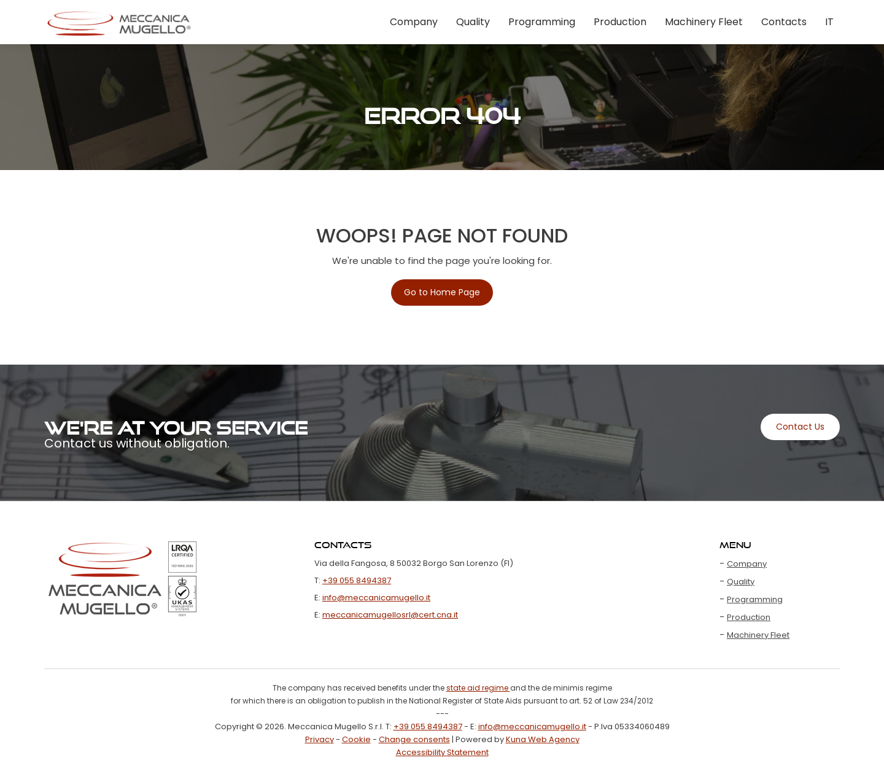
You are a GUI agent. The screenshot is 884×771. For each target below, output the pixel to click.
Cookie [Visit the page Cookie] (356, 739)
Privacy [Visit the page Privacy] (319, 739)
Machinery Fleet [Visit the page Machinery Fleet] (704, 22)
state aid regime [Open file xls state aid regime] (478, 688)
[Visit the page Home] (119, 22)
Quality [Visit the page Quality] (473, 22)
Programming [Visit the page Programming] (541, 22)
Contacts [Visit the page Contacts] (784, 22)
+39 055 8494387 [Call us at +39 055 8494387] (356, 580)
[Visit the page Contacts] (800, 427)
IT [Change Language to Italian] (829, 22)
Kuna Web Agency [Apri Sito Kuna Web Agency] (543, 739)
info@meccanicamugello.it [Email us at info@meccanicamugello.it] (376, 597)
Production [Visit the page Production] (620, 22)
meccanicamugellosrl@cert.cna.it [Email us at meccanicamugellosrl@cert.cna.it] (390, 615)
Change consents (414, 739)
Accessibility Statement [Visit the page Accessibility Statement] (442, 752)
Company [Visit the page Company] (414, 22)
